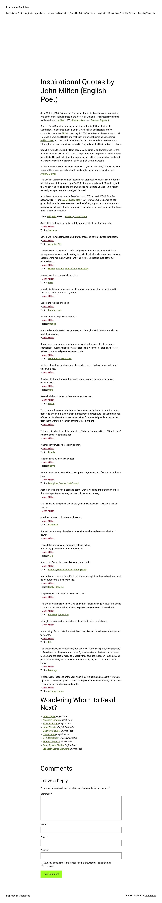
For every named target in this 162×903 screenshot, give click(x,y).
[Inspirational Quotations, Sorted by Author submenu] (44, 13)
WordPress (150, 895)
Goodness (53, 524)
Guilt (50, 555)
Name (44, 824)
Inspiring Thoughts (146, 13)
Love (50, 282)
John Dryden (49, 716)
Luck (59, 310)
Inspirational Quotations (18, 7)
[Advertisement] (81, 44)
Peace (51, 403)
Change (52, 323)
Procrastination (64, 569)
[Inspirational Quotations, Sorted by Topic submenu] (134, 13)
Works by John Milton (76, 216)
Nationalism (71, 268)
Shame (51, 465)
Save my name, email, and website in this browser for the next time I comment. (77, 864)
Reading (59, 587)
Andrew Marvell (48, 173)
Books (51, 587)
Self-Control (73, 483)
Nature (60, 691)
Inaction (52, 569)
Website (45, 850)
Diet (60, 244)
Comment (46, 794)
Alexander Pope (51, 723)
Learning (64, 614)
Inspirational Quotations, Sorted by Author (24, 13)
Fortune (52, 310)
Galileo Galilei (47, 140)
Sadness (52, 230)
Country (52, 691)
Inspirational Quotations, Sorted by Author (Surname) (71, 13)
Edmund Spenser (51, 741)
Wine (50, 389)
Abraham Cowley (51, 720)
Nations (60, 268)
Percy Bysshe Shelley (53, 745)
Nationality (83, 268)
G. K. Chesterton (51, 738)
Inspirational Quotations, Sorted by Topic (116, 13)
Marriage (52, 670)
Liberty (51, 452)
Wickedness (54, 358)
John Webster (50, 727)
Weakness (66, 358)
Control (62, 483)
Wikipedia (51, 216)
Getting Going (80, 569)
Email (44, 837)
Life (50, 642)
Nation (51, 268)
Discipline (53, 483)
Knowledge (53, 614)
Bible (64, 133)
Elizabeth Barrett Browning (56, 749)
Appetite (52, 244)
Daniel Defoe (49, 734)
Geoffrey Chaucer (51, 731)
